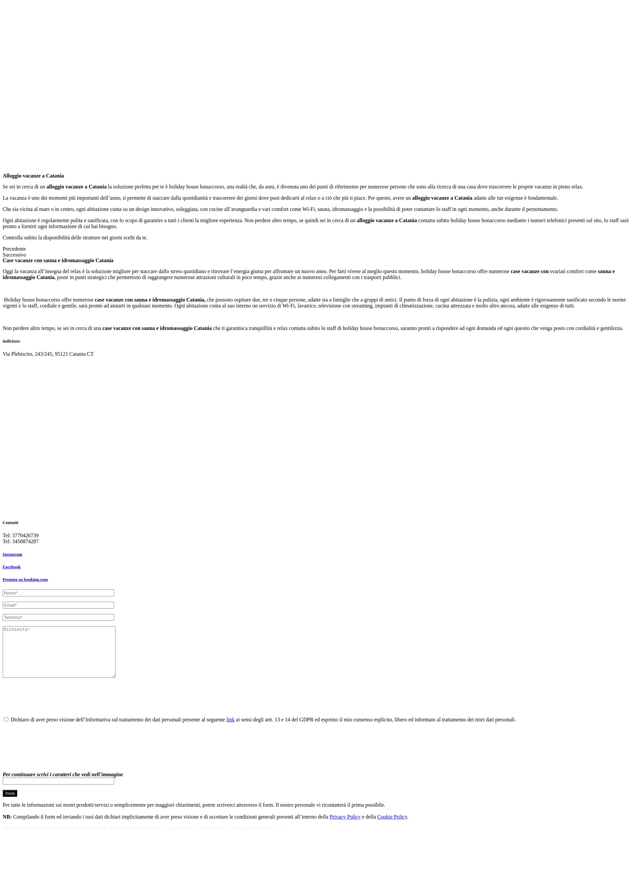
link (230, 729)
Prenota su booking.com (25, 579)
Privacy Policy (345, 826)
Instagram (12, 554)
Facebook (12, 566)
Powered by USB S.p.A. (261, 838)
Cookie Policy (392, 826)
